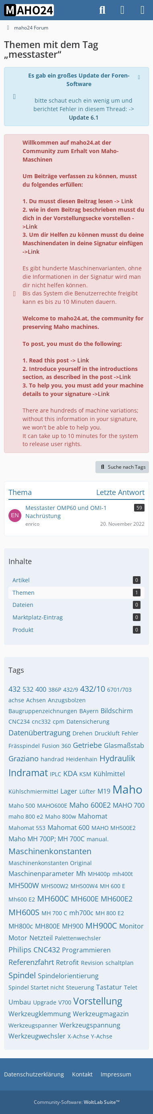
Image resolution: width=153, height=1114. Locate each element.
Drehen (82, 733)
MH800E (47, 926)
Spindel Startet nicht (36, 987)
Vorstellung (97, 1000)
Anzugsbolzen (67, 700)
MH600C (53, 898)
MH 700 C (54, 913)
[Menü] (142, 10)
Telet (130, 987)
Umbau (19, 1002)
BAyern (89, 711)
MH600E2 (116, 898)
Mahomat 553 (26, 828)
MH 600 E (112, 886)
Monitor (131, 926)
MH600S (23, 912)
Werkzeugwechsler (37, 1036)
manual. (98, 839)
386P (54, 689)
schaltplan (119, 963)
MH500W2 (54, 886)
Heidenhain (81, 759)
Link (127, 201)
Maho (127, 789)
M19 (103, 791)
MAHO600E (52, 805)
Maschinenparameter (41, 873)
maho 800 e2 (25, 816)
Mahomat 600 (68, 827)
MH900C (101, 925)
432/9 (70, 689)
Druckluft (107, 733)
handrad (52, 759)
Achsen (36, 700)
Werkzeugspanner (33, 1025)
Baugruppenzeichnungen (42, 711)
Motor (17, 937)
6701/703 (119, 689)
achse (16, 700)
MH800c (20, 926)
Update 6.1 (84, 117)
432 (14, 689)
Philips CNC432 (34, 949)
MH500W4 (84, 886)
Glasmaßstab (124, 745)
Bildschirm (117, 710)
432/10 (92, 688)
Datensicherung (88, 721)
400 (40, 689)
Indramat (28, 772)
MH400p (99, 874)
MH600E (85, 898)
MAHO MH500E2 (113, 828)
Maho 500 (21, 805)
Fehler (130, 733)
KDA (70, 773)
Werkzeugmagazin (101, 1013)
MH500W (23, 885)
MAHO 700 (129, 805)
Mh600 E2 (21, 899)
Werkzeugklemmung (39, 1013)
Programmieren (86, 950)
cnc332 (41, 721)
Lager (68, 791)
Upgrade (44, 1002)
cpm (58, 721)
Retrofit (67, 962)
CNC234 (19, 721)
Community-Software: (77, 1102)
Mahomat (93, 816)
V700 (64, 1002)
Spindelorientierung (68, 975)
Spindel (22, 975)
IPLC (55, 774)
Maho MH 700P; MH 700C (46, 838)
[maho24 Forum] (29, 10)
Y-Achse (101, 1036)
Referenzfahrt (31, 962)
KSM (85, 774)
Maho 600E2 (90, 805)
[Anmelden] (122, 10)
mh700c (81, 912)
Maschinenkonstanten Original (50, 863)
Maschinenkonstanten (49, 851)
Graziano (23, 758)
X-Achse (78, 1036)
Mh (81, 873)
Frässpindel (24, 746)
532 (28, 689)
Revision (92, 963)
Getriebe (87, 745)
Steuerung (80, 987)
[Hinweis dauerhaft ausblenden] (140, 76)
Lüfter (87, 791)
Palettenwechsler (78, 938)
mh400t (122, 874)
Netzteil (41, 937)
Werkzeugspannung (90, 1025)
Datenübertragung (39, 732)
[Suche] (102, 10)
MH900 (72, 926)
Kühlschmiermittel (33, 791)
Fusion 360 (56, 746)
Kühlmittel (109, 773)
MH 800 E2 (109, 913)
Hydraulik (117, 758)
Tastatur (109, 987)
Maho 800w (60, 816)
